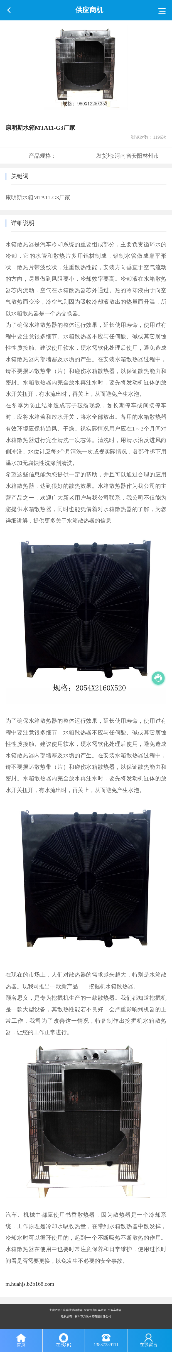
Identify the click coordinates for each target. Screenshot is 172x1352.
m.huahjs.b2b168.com (30, 1284)
